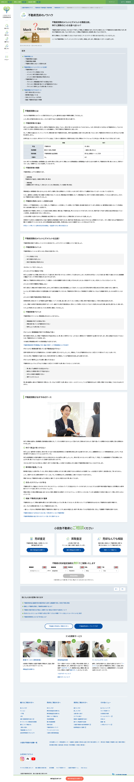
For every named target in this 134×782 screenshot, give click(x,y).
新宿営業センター (64, 742)
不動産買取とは (28, 56)
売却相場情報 (50, 719)
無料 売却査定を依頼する (37, 550)
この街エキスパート (106, 724)
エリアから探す (77, 716)
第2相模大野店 (53, 745)
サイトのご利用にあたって (26, 768)
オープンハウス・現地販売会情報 (28, 722)
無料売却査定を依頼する (75, 779)
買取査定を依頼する (29, 669)
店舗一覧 (102, 722)
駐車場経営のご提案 (80, 727)
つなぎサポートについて (65, 674)
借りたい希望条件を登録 (80, 722)
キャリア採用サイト (105, 711)
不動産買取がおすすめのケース (32, 90)
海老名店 (60, 745)
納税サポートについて (65, 677)
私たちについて (105, 708)
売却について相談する (110, 550)
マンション (22, 711)
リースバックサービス (101, 660)
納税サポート (73, 670)
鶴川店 (103, 742)
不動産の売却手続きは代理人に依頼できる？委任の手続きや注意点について (45, 610)
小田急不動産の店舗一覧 (28, 742)
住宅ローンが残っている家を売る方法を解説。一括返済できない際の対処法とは (46, 226)
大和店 (78, 745)
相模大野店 (121, 742)
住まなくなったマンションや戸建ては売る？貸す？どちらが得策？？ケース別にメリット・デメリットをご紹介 (53, 613)
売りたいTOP (50, 708)
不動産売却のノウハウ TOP (88, 626)
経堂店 (72, 742)
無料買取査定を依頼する (53, 713)
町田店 (107, 742)
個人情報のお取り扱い (42, 768)
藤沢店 (82, 745)
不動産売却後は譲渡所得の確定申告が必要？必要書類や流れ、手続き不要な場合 (47, 603)
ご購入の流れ (23, 727)
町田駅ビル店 (114, 742)
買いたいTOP (23, 708)
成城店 (76, 742)
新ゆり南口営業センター (94, 742)
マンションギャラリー (106, 716)
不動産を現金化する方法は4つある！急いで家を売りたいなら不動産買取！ (44, 513)
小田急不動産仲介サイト (27, 7)
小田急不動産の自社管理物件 (82, 724)
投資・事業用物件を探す (27, 719)
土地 (21, 716)
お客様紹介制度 (104, 713)
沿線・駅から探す (78, 713)
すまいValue (90, 768)
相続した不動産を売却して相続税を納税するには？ (38, 606)
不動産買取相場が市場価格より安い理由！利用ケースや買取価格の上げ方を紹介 (47, 345)
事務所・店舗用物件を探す (80, 719)
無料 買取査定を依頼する (74, 550)
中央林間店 (72, 745)
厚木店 (66, 745)
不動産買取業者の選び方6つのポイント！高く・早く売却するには (42, 516)
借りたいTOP (77, 708)
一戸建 (22, 713)
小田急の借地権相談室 (53, 733)
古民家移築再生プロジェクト (27, 733)
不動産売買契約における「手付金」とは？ (35, 617)
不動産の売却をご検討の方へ (59, 626)
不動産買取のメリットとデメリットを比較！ (35, 67)
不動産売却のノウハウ (59, 7)
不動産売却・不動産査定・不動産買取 (43, 7)
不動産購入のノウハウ (25, 730)
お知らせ (102, 719)
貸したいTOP (77, 711)
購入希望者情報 (51, 722)
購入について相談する (25, 724)
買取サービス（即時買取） (33, 660)
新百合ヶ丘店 (83, 742)
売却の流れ (50, 724)
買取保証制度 (64, 660)
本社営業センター (54, 742)
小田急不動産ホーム (77, 768)
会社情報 (54, 768)
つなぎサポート (65, 668)
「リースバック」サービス (53, 730)
